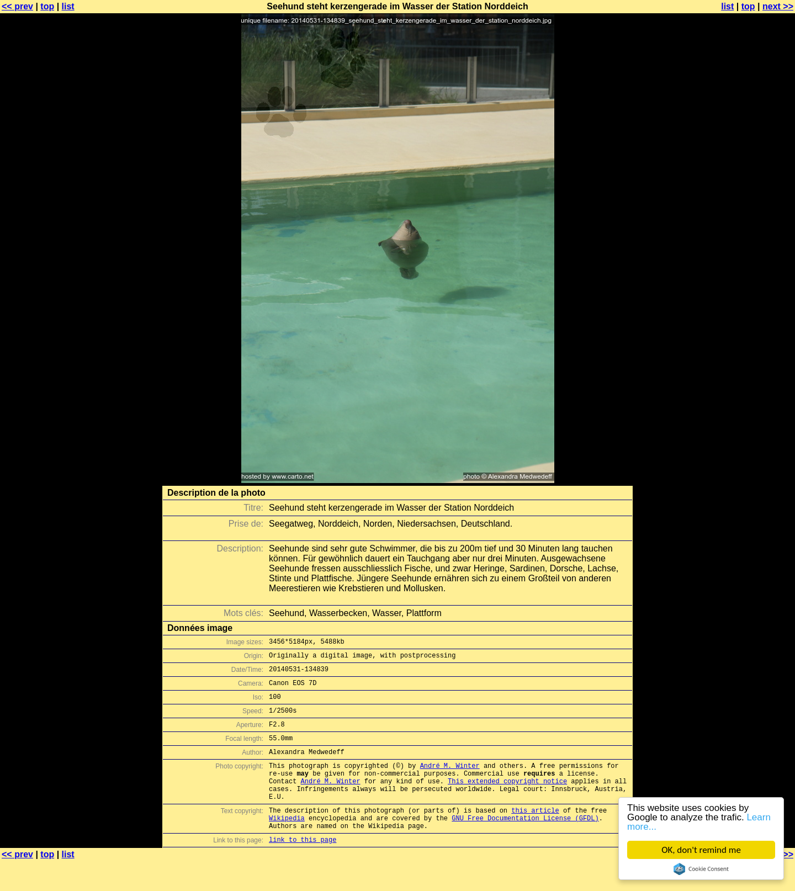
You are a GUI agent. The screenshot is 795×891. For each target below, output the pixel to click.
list (68, 6)
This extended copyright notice (507, 800)
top (47, 6)
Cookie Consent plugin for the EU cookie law (701, 869)
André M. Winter (450, 782)
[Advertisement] (750, 273)
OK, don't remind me (701, 850)
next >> (777, 6)
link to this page (302, 869)
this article (535, 835)
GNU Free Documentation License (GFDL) (525, 844)
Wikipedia (287, 844)
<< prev (17, 6)
